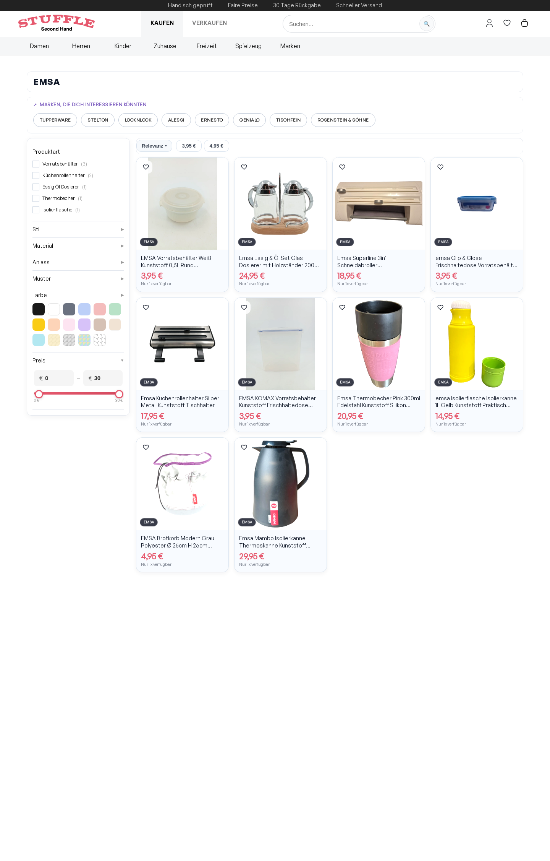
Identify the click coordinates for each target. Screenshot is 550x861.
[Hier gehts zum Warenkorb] (524, 23)
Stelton (101, 120)
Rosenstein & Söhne (360, 120)
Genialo (262, 120)
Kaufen (162, 22)
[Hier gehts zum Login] (489, 23)
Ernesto (222, 120)
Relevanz (154, 146)
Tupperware (56, 120)
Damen (39, 46)
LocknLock (144, 120)
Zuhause (165, 46)
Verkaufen (209, 22)
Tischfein (302, 120)
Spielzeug (248, 46)
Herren (81, 46)
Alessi (184, 120)
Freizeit (207, 46)
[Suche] (359, 23)
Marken (290, 46)
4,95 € (216, 146)
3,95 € (189, 146)
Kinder (123, 46)
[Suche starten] (426, 23)
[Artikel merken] (145, 167)
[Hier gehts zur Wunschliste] (507, 23)
